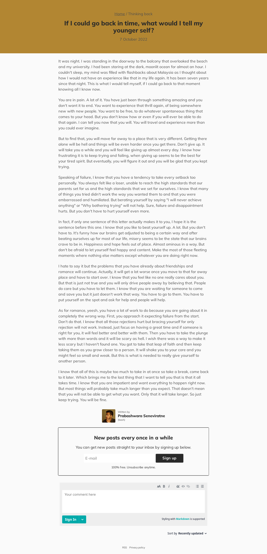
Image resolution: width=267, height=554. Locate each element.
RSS (124, 547)
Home (120, 13)
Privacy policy (137, 547)
